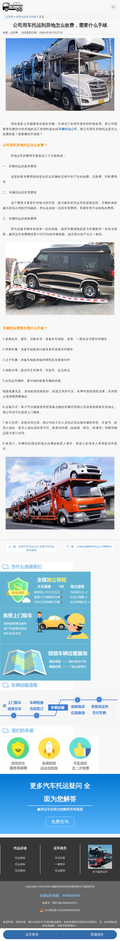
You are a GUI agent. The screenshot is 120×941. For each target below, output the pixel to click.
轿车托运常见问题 (26, 16)
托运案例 (20, 870)
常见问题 (60, 857)
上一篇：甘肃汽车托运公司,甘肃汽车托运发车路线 (31, 548)
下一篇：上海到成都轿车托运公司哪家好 (89, 546)
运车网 (9, 16)
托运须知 (20, 864)
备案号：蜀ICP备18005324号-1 (60, 902)
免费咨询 (60, 821)
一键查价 (60, 864)
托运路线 (20, 857)
